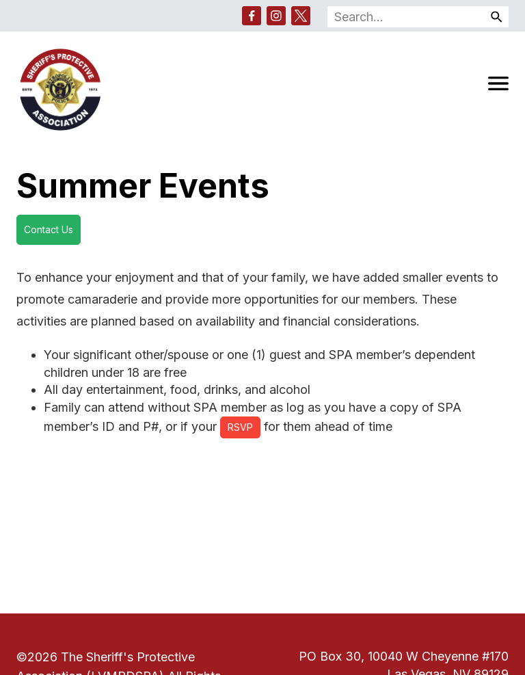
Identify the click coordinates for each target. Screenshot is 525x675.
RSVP (240, 427)
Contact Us (48, 229)
